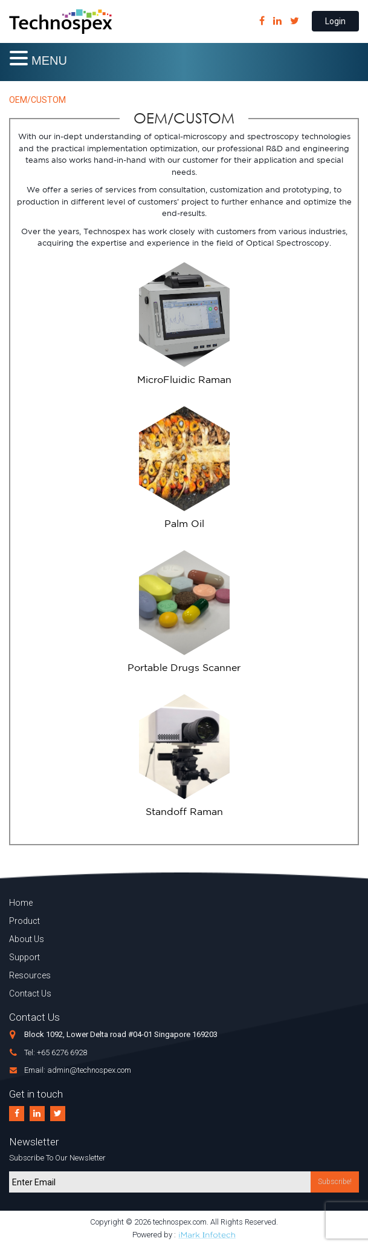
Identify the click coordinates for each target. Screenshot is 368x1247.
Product (24, 921)
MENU (49, 60)
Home (21, 903)
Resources (30, 975)
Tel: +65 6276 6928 (55, 1052)
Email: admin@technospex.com (77, 1070)
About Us (26, 939)
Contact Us (30, 993)
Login (335, 21)
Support (24, 957)
